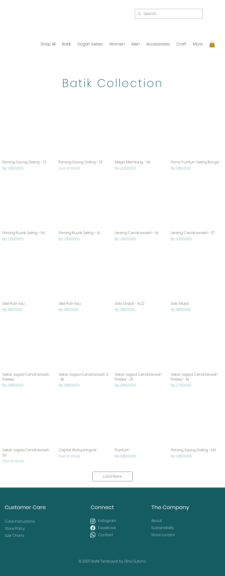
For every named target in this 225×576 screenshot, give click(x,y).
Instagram (107, 520)
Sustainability (162, 527)
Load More (112, 476)
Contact (105, 534)
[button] (212, 44)
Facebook (107, 527)
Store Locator (163, 534)
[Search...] (168, 14)
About (156, 520)
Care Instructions (20, 521)
